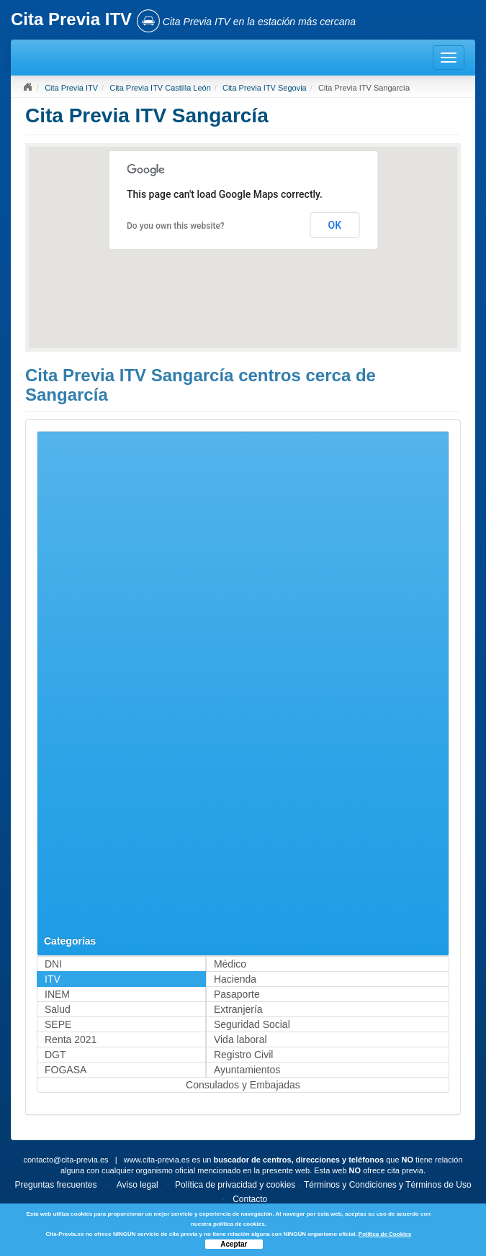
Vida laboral (240, 1039)
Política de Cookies (385, 1234)
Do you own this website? (176, 226)
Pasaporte (237, 994)
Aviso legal (137, 1185)
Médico (230, 964)
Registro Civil (243, 1054)
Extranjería (238, 1009)
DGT (55, 1054)
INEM (57, 994)
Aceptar (233, 1244)
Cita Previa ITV (71, 87)
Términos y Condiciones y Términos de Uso (388, 1185)
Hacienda (235, 979)
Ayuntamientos (247, 1069)
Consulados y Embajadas (243, 1085)
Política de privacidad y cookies (235, 1185)
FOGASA (65, 1069)
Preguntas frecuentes (55, 1185)
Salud (58, 1009)
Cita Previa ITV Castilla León (160, 87)
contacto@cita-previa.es (65, 1159)
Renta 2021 (70, 1039)
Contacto (250, 1199)
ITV (52, 979)
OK (335, 225)
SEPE (58, 1024)
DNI (53, 964)
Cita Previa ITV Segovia (264, 87)
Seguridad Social (252, 1024)
